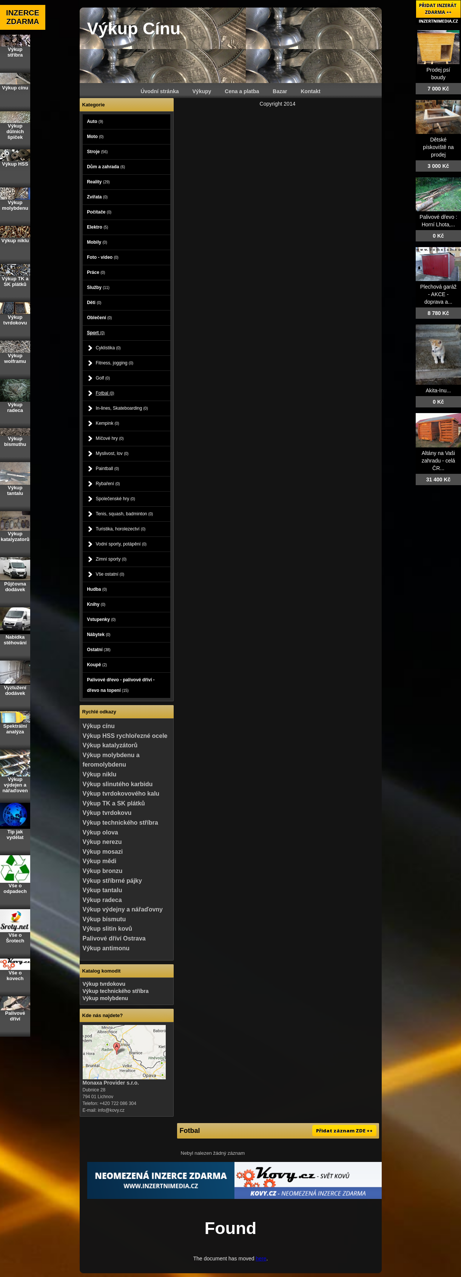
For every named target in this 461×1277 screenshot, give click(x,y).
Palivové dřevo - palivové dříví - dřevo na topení (120, 685)
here (261, 1258)
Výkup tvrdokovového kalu (121, 793)
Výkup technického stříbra (120, 822)
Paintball (107, 468)
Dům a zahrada (106, 166)
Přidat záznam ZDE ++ (344, 1130)
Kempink (107, 423)
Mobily (97, 242)
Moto (95, 136)
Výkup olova (100, 832)
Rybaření (108, 483)
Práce (96, 272)
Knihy (96, 604)
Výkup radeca (102, 900)
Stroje (97, 151)
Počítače (99, 212)
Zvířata (97, 197)
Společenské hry (115, 498)
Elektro (97, 227)
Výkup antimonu (106, 948)
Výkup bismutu (104, 919)
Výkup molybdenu (105, 998)
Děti (94, 302)
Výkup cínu (99, 726)
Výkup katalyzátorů (110, 745)
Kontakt (311, 91)
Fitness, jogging (114, 363)
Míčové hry (109, 438)
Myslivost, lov (112, 453)
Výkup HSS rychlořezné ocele (125, 736)
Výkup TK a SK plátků (114, 803)
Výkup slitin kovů (108, 928)
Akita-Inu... (438, 390)
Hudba (97, 589)
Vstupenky (101, 619)
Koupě (97, 664)
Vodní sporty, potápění (121, 544)
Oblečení (99, 317)
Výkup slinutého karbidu (118, 784)
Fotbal (105, 393)
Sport (96, 332)
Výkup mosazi (103, 851)
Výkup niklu (100, 774)
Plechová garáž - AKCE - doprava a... (438, 294)
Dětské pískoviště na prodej (438, 147)
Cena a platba (242, 91)
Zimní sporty (111, 559)
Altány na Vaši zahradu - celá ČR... (438, 460)
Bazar (280, 91)
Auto (95, 121)
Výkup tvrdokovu (107, 813)
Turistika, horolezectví (120, 529)
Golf (103, 378)
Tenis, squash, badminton (124, 513)
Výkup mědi (100, 861)
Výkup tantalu (102, 890)
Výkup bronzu (103, 871)
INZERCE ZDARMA (22, 17)
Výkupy (202, 91)
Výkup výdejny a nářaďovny (123, 909)
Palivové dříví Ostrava (114, 938)
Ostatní (98, 649)
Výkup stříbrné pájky (112, 880)
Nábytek (98, 634)
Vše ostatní (110, 574)
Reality (98, 181)
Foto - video (103, 257)
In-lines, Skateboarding (122, 408)
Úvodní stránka (159, 91)
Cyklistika (108, 347)
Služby (98, 287)
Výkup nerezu (102, 842)
